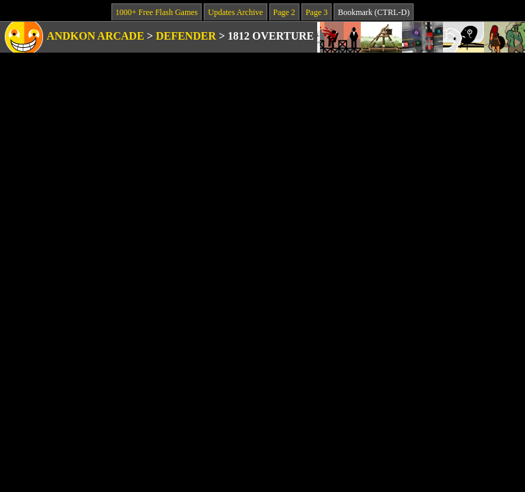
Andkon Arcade (95, 36)
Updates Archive (235, 12)
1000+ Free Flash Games (157, 12)
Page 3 (316, 12)
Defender (186, 36)
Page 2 (284, 12)
